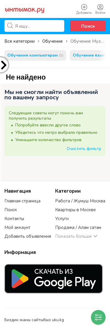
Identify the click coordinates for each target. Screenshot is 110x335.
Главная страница (22, 201)
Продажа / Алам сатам (78, 227)
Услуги (62, 218)
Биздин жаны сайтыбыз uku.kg (34, 320)
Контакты (14, 218)
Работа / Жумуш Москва (80, 201)
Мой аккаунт (17, 227)
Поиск (88, 26)
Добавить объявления (27, 236)
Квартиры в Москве (75, 209)
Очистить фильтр (84, 148)
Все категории (19, 41)
